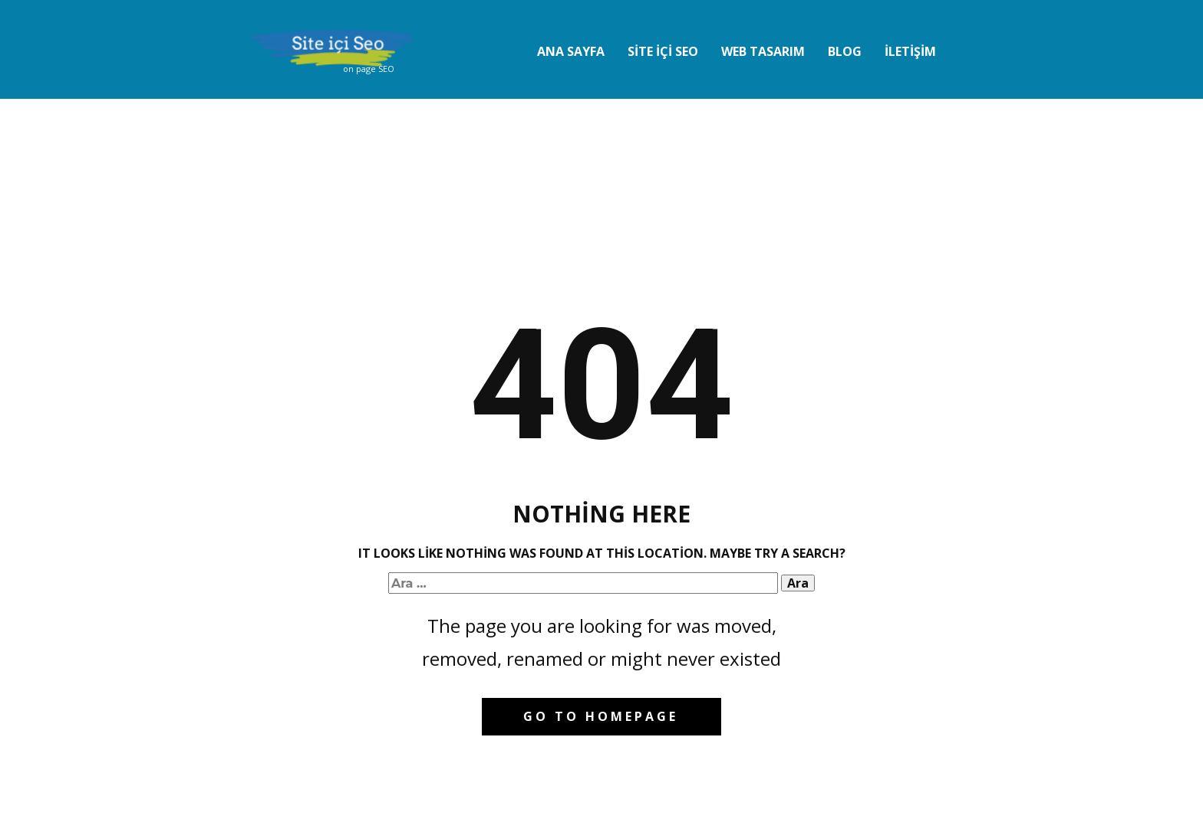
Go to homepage (600, 716)
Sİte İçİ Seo (663, 51)
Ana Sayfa (571, 51)
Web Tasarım (763, 51)
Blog (845, 51)
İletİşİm (910, 51)
